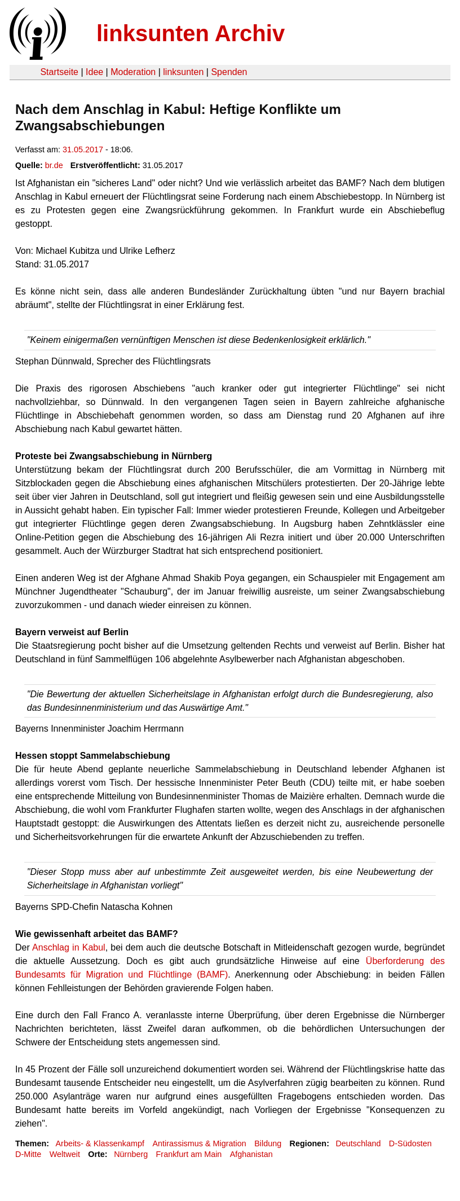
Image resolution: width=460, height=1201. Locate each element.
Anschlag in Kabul (68, 947)
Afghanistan (251, 1154)
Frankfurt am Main (189, 1154)
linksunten (183, 72)
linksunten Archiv (190, 33)
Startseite (59, 72)
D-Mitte (28, 1154)
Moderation (133, 72)
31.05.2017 (83, 149)
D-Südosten (410, 1143)
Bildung (267, 1143)
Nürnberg (131, 1154)
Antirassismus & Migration (199, 1143)
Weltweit (65, 1154)
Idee (94, 72)
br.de (54, 165)
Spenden (229, 72)
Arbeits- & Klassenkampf (99, 1143)
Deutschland (358, 1143)
